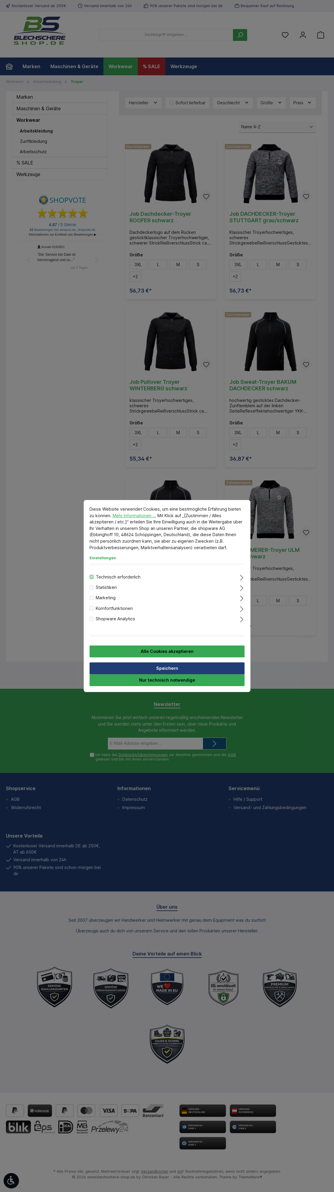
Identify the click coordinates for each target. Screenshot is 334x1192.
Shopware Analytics (115, 618)
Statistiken (106, 587)
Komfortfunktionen (114, 608)
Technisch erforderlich (118, 576)
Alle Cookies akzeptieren (167, 651)
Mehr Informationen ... (134, 515)
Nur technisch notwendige (167, 680)
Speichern (167, 668)
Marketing (106, 597)
